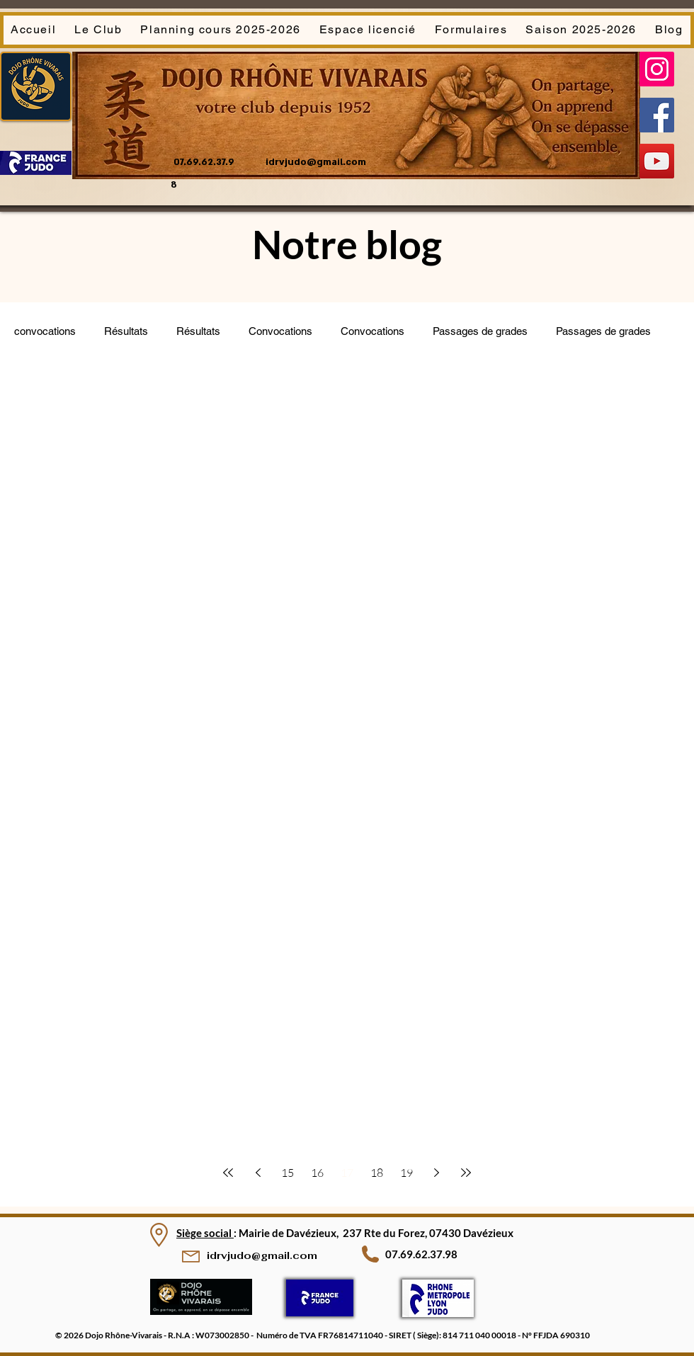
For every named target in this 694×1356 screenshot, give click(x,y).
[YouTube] (656, 161)
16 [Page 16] (317, 1173)
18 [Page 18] (376, 1173)
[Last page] (466, 1172)
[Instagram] (656, 69)
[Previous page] (258, 1172)
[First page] (228, 1172)
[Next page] (436, 1172)
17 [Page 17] (347, 1173)
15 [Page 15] (287, 1173)
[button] (98, 30)
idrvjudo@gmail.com (316, 162)
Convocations (280, 331)
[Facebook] (656, 115)
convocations (45, 331)
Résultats (126, 331)
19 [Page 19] (406, 1173)
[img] (201, 1312)
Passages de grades (480, 331)
